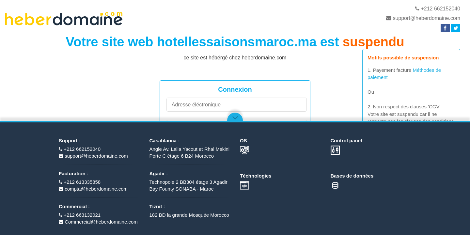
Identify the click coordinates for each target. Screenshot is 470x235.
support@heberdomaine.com (423, 18)
